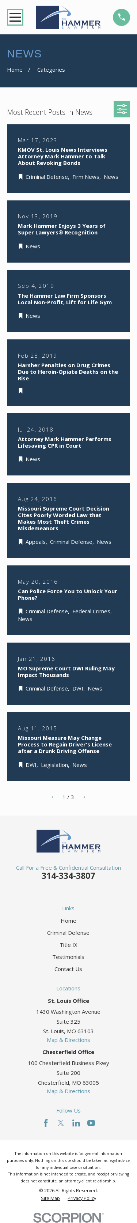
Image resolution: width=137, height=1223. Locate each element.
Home (68, 920)
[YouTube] (91, 1123)
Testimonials (68, 956)
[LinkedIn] (76, 1123)
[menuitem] (50, 1198)
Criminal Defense (68, 932)
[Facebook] (46, 1123)
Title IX (68, 944)
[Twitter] (61, 1123)
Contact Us (68, 968)
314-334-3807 (68, 875)
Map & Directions (68, 1039)
